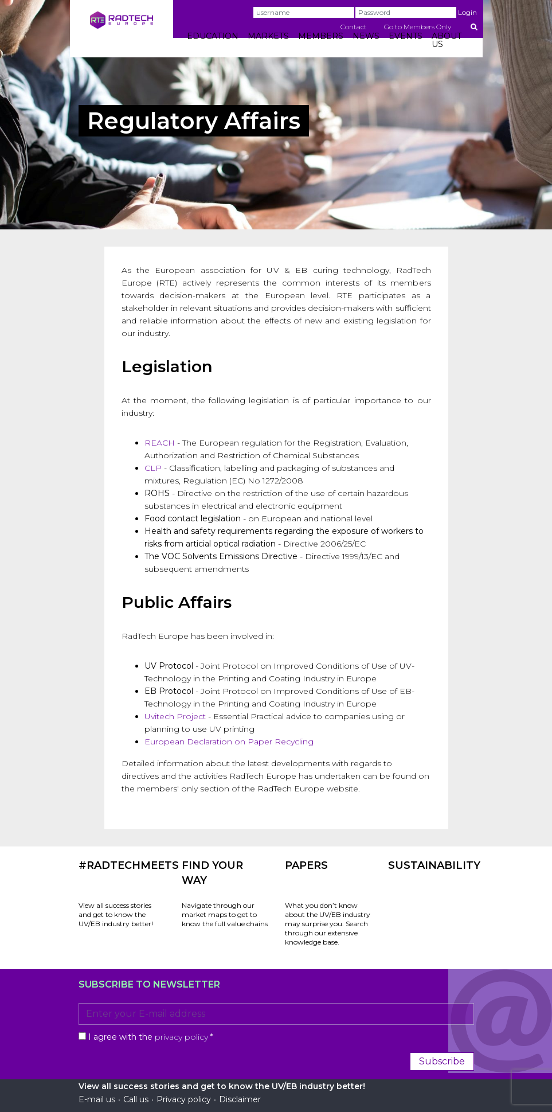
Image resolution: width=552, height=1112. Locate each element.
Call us (135, 1099)
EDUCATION (212, 36)
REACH (159, 443)
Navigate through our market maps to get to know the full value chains (225, 914)
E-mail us (97, 1099)
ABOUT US (446, 40)
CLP (153, 468)
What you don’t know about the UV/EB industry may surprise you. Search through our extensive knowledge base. (327, 923)
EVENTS (405, 36)
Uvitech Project (175, 716)
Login (467, 12)
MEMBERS (320, 36)
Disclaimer (240, 1099)
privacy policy (181, 1037)
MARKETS (268, 36)
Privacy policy (183, 1099)
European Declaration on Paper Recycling (229, 741)
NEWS (366, 36)
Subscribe (442, 1061)
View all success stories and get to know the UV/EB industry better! (116, 914)
